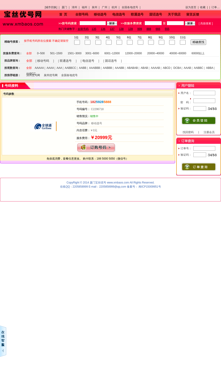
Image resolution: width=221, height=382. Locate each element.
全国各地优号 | (132, 7)
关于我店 (174, 14)
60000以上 (198, 53)
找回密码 (188, 132)
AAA (59, 68)
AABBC (198, 68)
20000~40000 (155, 53)
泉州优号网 (51, 75)
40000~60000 (177, 53)
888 (149, 29)
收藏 (202, 7)
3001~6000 (92, 53)
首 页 (63, 14)
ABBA (209, 68)
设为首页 (190, 7)
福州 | (86, 7)
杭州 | (116, 7)
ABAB (144, 68)
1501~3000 (74, 53)
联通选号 (137, 14)
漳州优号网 (33, 75)
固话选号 (155, 14)
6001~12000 (112, 53)
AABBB (107, 68)
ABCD (166, 68)
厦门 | (66, 7)
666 (158, 29)
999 (139, 29)
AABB (82, 68)
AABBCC (70, 68)
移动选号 (100, 14)
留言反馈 (192, 14)
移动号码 (43, 60)
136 (103, 29)
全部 (29, 53)
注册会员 (209, 132)
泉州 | (96, 7)
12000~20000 (133, 53)
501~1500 (56, 53)
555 (167, 29)
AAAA (50, 68)
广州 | (106, 7)
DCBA (177, 68)
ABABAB (132, 68)
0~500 (41, 53)
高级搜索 (205, 23)
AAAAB (155, 68)
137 (112, 29)
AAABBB (94, 68)
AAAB (187, 68)
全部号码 (81, 14)
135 (94, 29)
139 (130, 29)
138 (121, 29)
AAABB (119, 68)
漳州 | (76, 7)
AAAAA (39, 68)
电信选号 (118, 14)
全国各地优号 (69, 75)
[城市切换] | (53, 7)
